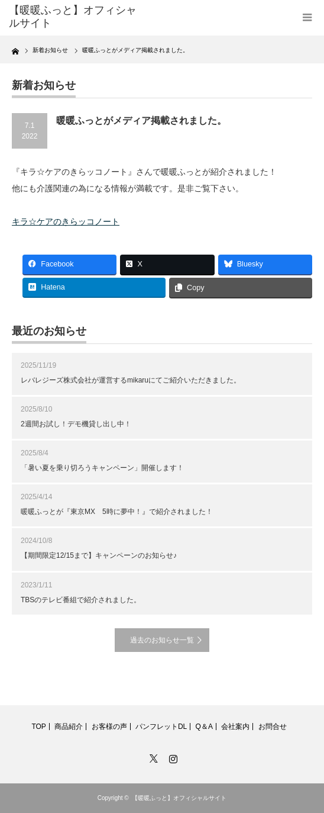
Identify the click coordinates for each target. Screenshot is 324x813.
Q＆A (204, 726)
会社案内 (235, 726)
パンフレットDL (161, 726)
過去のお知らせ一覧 (162, 640)
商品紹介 (68, 726)
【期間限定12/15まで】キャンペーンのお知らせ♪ (99, 555)
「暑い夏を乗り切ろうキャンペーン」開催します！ (102, 468)
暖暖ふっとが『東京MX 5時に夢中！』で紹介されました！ (117, 511)
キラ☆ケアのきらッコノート (65, 221)
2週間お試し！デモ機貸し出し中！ (76, 424)
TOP (38, 726)
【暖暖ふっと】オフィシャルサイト (179, 798)
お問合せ (272, 726)
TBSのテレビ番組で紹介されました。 (81, 600)
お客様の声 (109, 726)
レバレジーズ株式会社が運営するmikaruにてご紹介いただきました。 (131, 380)
